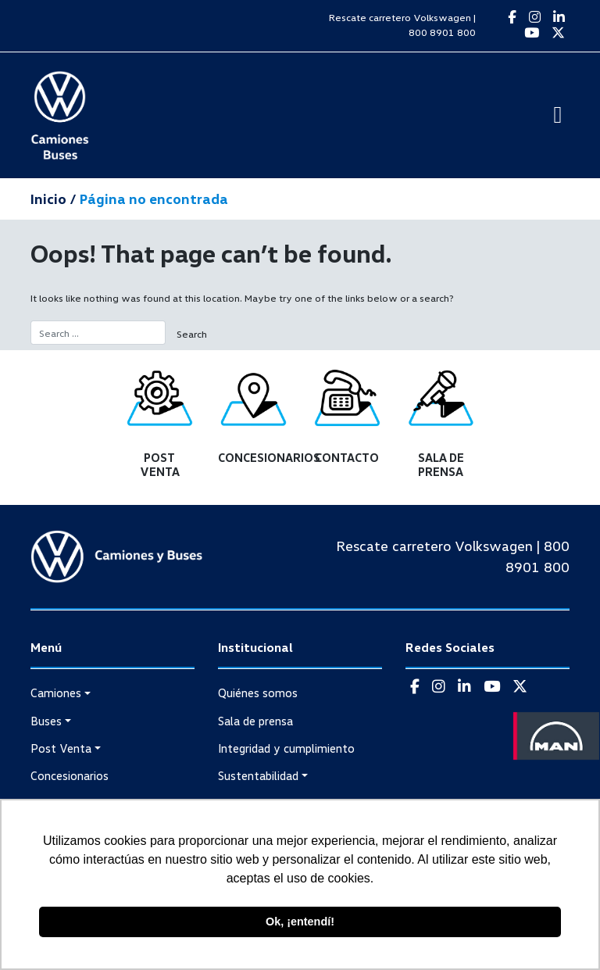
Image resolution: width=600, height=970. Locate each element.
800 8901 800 (442, 32)
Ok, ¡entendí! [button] (300, 921)
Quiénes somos (258, 692)
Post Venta (60, 748)
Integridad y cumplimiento (286, 748)
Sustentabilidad (258, 775)
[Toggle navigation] (558, 115)
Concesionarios (69, 775)
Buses (46, 721)
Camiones (55, 692)
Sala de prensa (255, 721)
